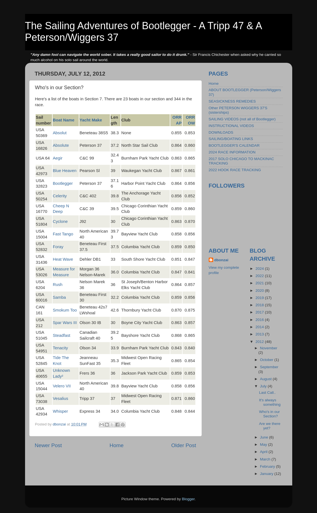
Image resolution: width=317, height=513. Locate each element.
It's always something (270, 402)
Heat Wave (63, 259)
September (269, 367)
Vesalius (60, 398)
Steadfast (61, 335)
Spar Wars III (65, 322)
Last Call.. (267, 392)
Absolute (61, 145)
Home (117, 445)
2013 (260, 334)
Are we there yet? (270, 426)
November (268, 348)
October (267, 360)
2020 (260, 290)
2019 (260, 298)
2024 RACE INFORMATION (232, 152)
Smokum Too (65, 310)
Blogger (188, 499)
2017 (260, 312)
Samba (59, 297)
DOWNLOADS (221, 132)
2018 (260, 305)
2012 (260, 342)
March (265, 459)
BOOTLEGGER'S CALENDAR (234, 145)
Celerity (60, 196)
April (264, 452)
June (264, 437)
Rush (58, 284)
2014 (260, 327)
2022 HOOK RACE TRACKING (235, 170)
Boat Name (64, 120)
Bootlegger (63, 183)
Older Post (183, 445)
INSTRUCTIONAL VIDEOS (231, 126)
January (267, 474)
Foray (58, 247)
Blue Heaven (65, 170)
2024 (260, 269)
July (264, 386)
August (266, 379)
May (264, 444)
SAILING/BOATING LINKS (231, 139)
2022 (260, 276)
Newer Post (48, 445)
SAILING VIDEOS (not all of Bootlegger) (242, 119)
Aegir (58, 158)
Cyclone (60, 221)
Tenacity (60, 348)
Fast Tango (63, 234)
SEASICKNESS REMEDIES (232, 101)
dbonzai (221, 260)
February (268, 466)
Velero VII (62, 386)
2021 (260, 283)
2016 (260, 320)
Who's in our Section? (269, 414)
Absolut (60, 133)
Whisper (60, 411)
